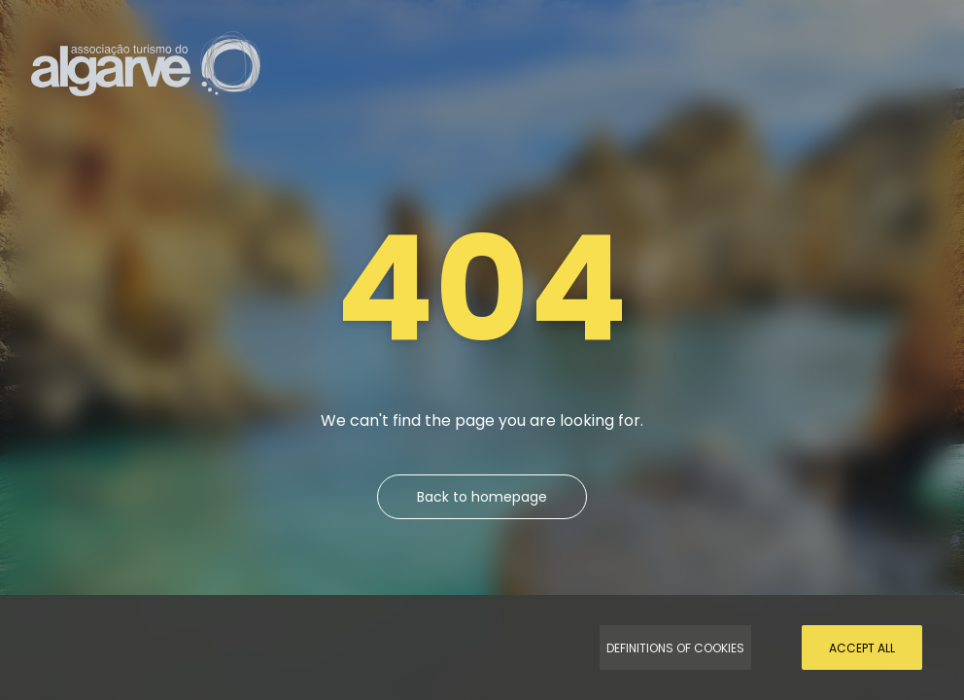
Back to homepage (482, 497)
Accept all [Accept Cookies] (862, 648)
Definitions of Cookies (675, 648)
